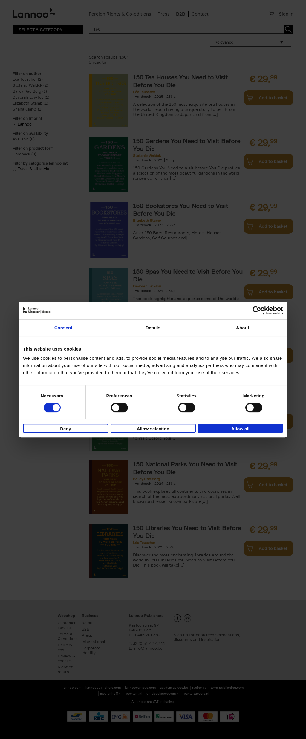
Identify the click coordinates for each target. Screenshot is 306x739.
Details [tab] (153, 327)
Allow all (240, 428)
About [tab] (242, 327)
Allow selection (153, 428)
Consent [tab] (63, 327)
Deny (65, 428)
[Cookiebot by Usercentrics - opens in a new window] (257, 310)
